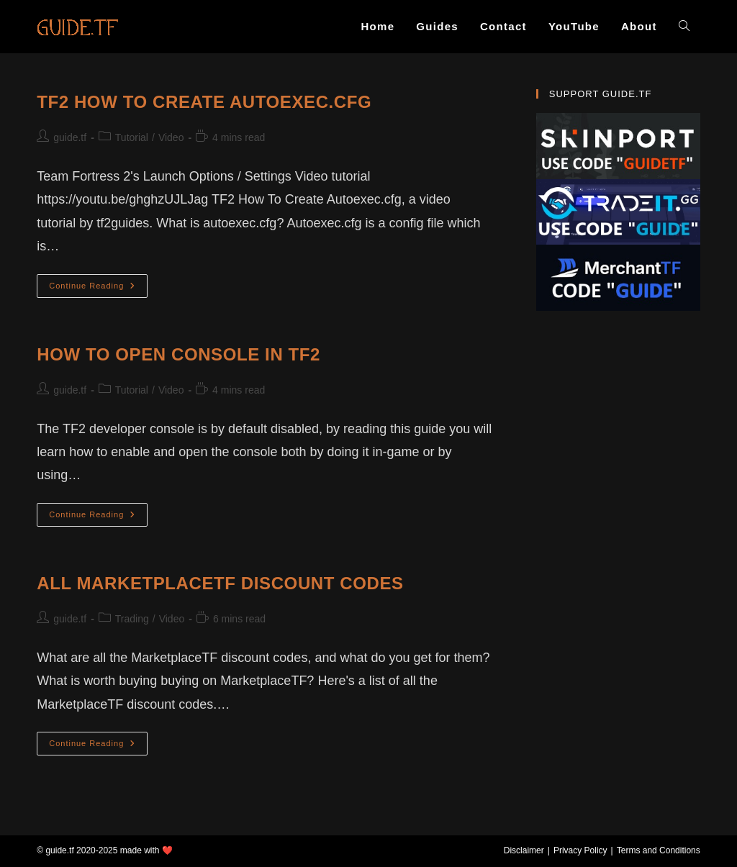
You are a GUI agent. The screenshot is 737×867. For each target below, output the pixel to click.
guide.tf (69, 137)
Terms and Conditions (658, 850)
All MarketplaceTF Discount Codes (220, 583)
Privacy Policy (580, 850)
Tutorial (131, 137)
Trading (132, 619)
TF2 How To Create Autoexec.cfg (204, 102)
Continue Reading (98, 289)
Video (171, 137)
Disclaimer (524, 850)
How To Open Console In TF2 (178, 354)
